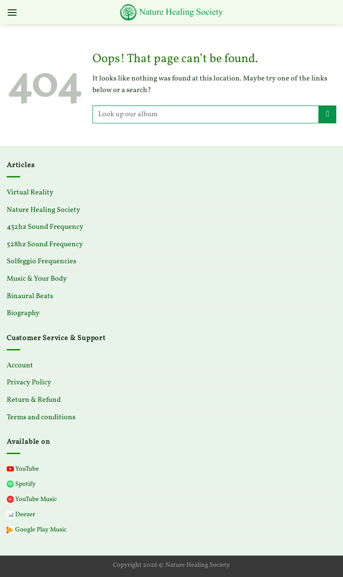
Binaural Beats (30, 296)
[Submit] (327, 114)
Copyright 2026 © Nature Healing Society (171, 564)
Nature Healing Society (43, 210)
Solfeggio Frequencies (41, 261)
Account (20, 366)
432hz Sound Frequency (45, 227)
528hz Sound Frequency (45, 244)
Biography (23, 313)
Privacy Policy (29, 382)
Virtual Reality (30, 193)
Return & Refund (34, 400)
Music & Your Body (37, 279)
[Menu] (12, 12)
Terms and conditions (41, 417)
